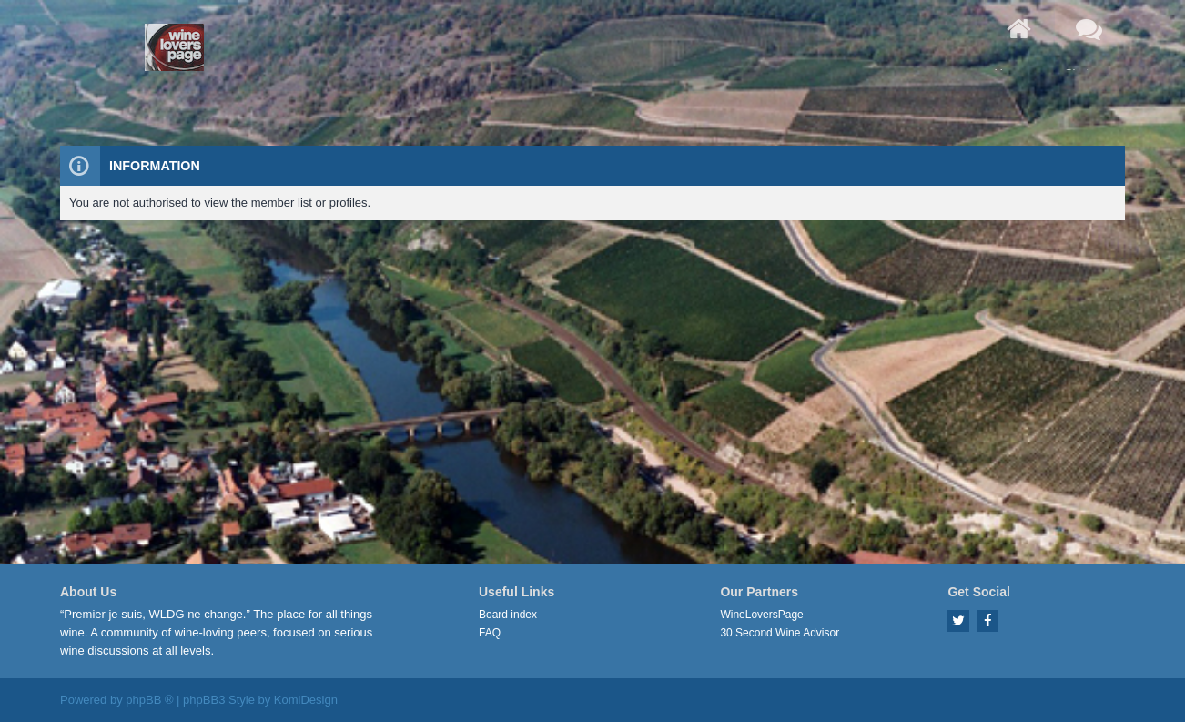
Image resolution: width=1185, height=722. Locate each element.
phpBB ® (149, 700)
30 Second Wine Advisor (779, 632)
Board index (508, 614)
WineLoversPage (761, 614)
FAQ (490, 632)
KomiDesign (306, 700)
